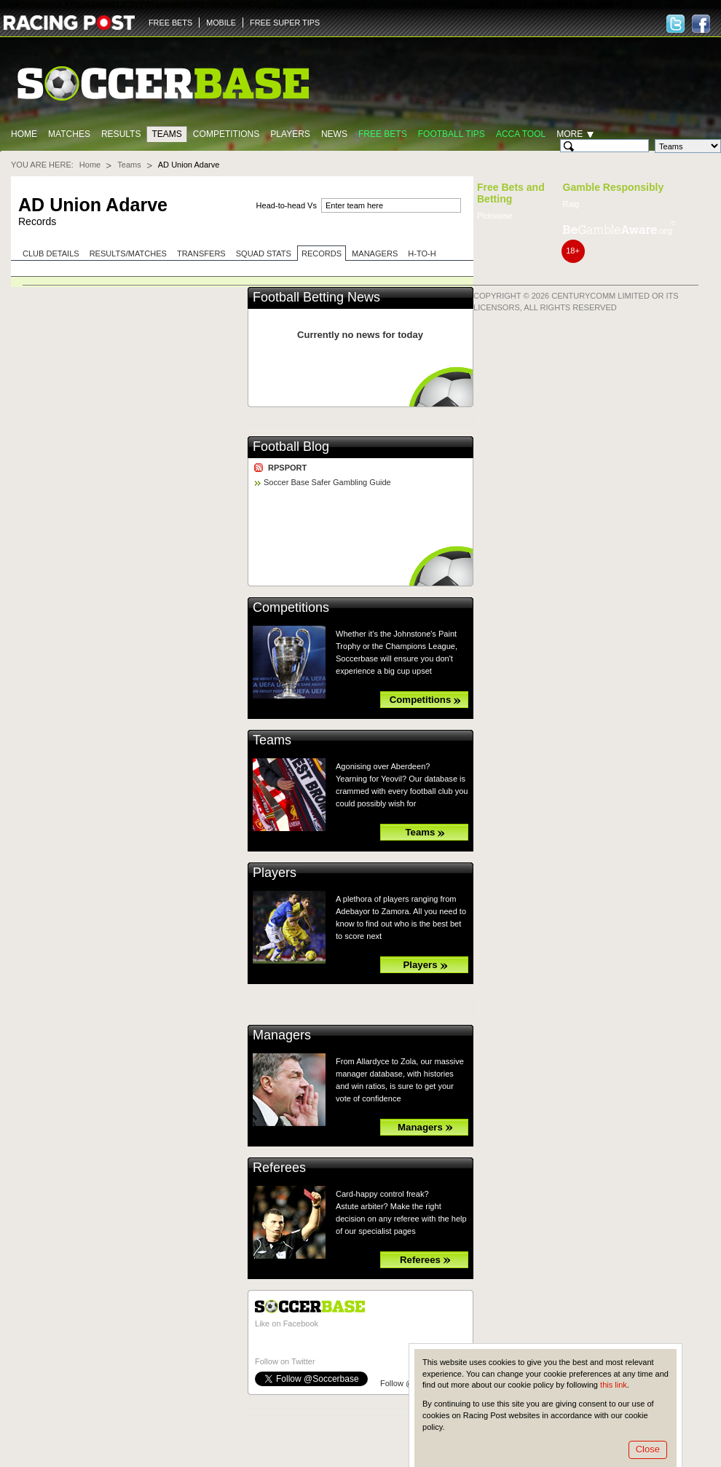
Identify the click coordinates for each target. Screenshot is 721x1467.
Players (290, 134)
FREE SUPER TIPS (285, 22)
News (334, 134)
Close (648, 1449)
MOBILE (221, 22)
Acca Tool (520, 134)
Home (24, 134)
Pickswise (494, 215)
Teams (166, 134)
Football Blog (291, 446)
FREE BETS (170, 22)
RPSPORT (287, 467)
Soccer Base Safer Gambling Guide (327, 482)
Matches (69, 134)
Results (121, 134)
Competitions (226, 134)
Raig (571, 204)
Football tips (451, 134)
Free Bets (382, 134)
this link (613, 1384)
